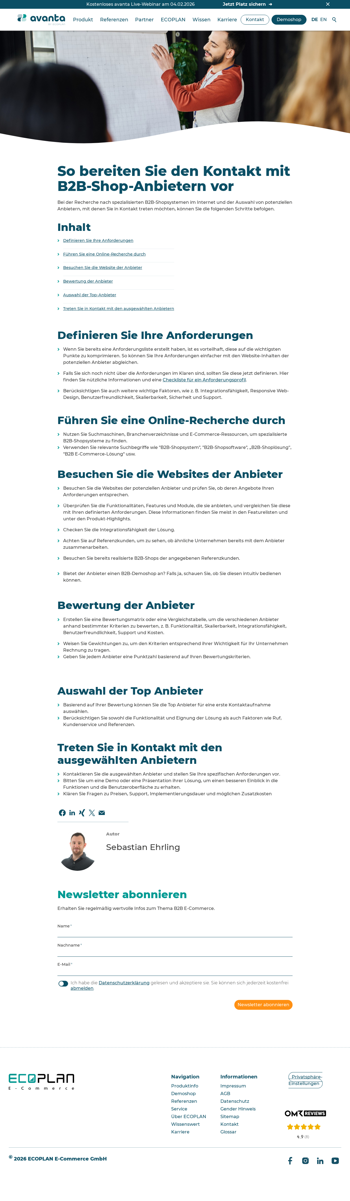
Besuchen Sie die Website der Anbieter (102, 267)
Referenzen (114, 19)
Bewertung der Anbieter (88, 281)
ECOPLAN (173, 19)
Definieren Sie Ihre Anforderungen (98, 240)
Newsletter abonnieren (263, 1004)
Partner (144, 19)
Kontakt (255, 19)
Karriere (227, 19)
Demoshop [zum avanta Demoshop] (289, 19)
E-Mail (64, 964)
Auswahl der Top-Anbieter (89, 294)
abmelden (82, 988)
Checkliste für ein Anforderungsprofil (204, 379)
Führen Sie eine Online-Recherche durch (104, 254)
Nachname (69, 945)
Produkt (83, 19)
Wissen (201, 19)
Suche (334, 20)
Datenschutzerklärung (124, 982)
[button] (62, 813)
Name (64, 926)
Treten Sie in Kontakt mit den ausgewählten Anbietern (118, 308)
